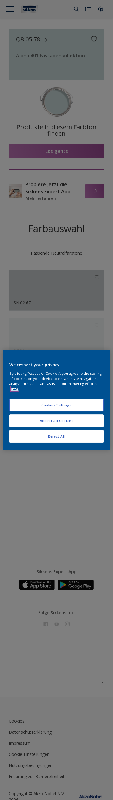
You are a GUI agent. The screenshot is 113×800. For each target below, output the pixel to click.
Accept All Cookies (56, 420)
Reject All (56, 436)
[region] (56, 400)
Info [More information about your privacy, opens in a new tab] (14, 388)
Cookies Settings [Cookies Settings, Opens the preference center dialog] (56, 405)
